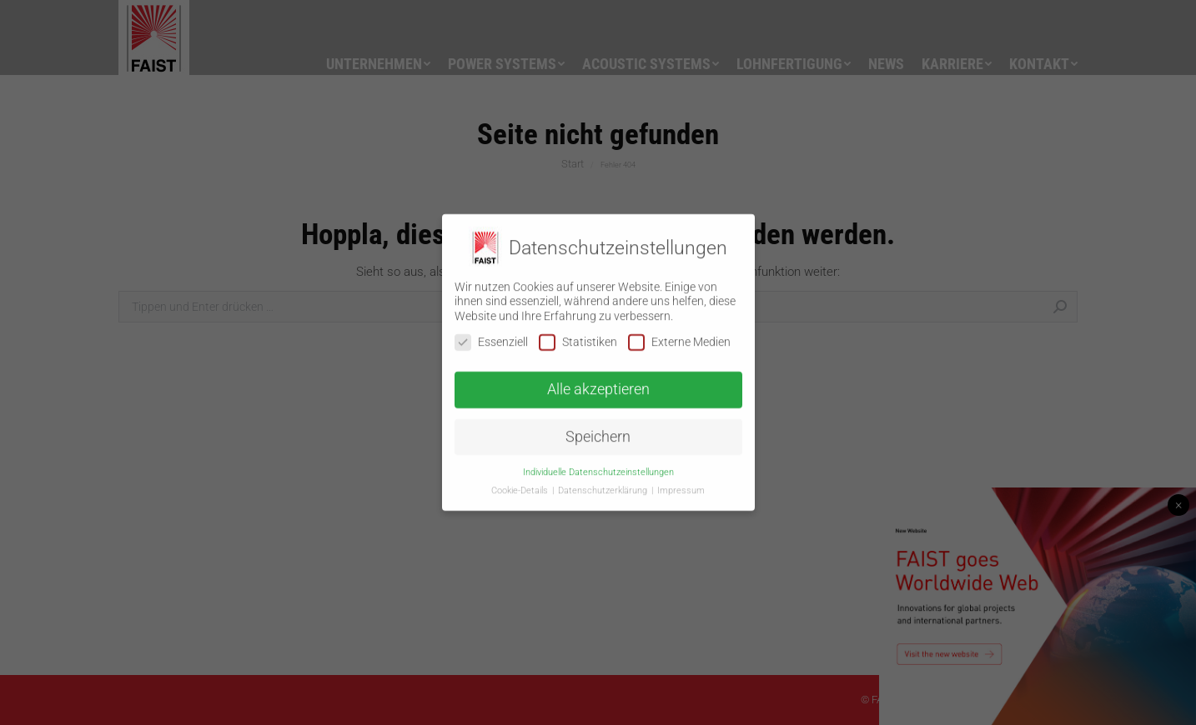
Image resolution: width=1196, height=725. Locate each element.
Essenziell (491, 336)
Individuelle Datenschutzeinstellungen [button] (598, 465)
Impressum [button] (681, 484)
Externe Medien (679, 336)
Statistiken (578, 336)
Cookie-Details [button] (520, 484)
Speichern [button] (598, 430)
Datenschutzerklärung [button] (604, 484)
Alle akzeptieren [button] (598, 383)
